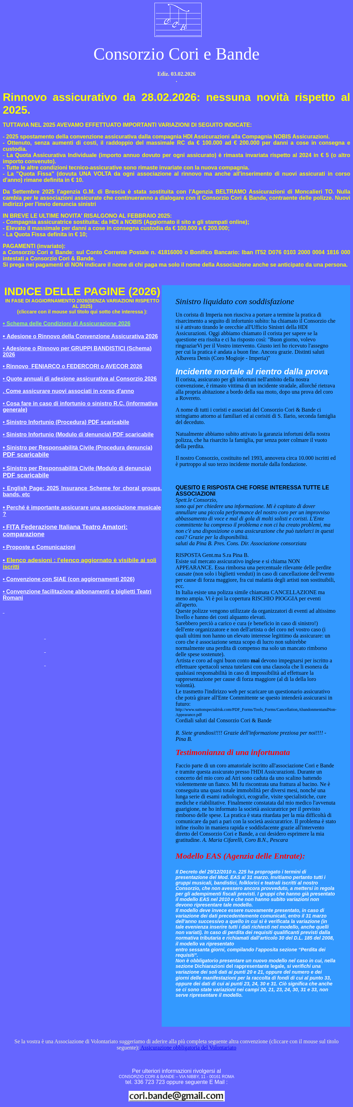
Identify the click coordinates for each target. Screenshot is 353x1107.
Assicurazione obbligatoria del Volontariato (187, 1048)
